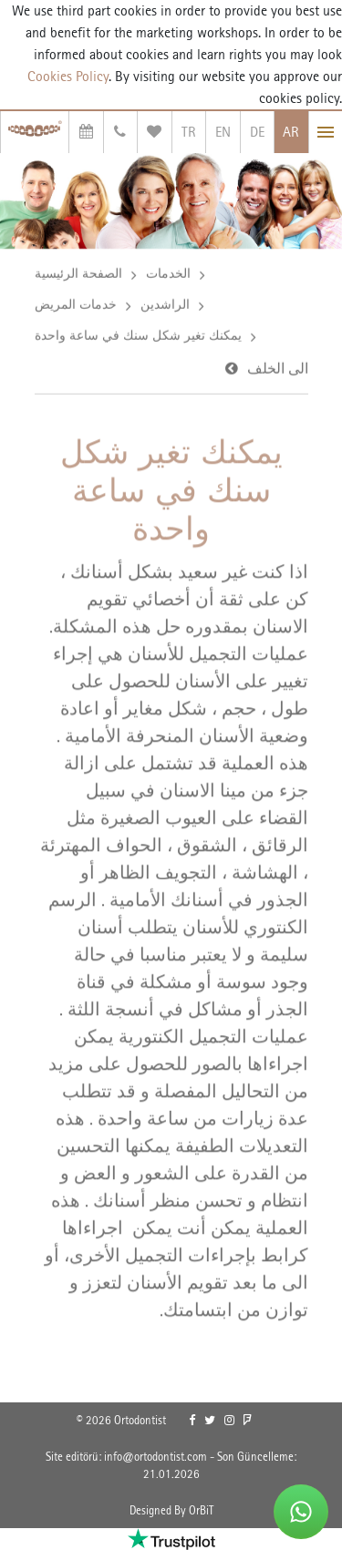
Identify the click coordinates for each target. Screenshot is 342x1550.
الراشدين (165, 306)
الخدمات (168, 275)
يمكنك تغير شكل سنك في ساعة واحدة (138, 337)
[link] (192, 1420)
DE (257, 131)
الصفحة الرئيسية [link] (78, 275)
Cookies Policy (68, 76)
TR (188, 131)
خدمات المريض (76, 306)
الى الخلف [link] (277, 370)
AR (291, 131)
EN (223, 131)
